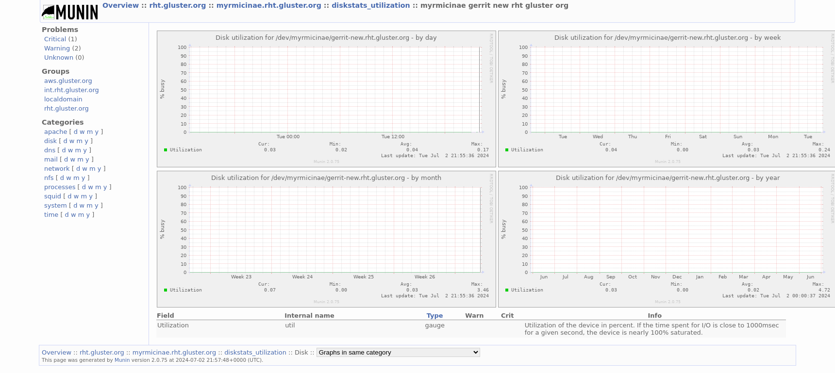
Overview (121, 5)
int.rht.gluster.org (71, 90)
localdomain (63, 99)
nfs (49, 177)
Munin (122, 360)
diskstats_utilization (372, 5)
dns (49, 150)
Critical (55, 39)
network (57, 168)
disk (50, 141)
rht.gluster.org (178, 5)
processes (60, 187)
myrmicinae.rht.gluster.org (270, 5)
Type (435, 315)
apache (55, 131)
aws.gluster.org (68, 80)
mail (51, 159)
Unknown (58, 57)
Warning (57, 48)
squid (52, 196)
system (55, 205)
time (51, 214)
